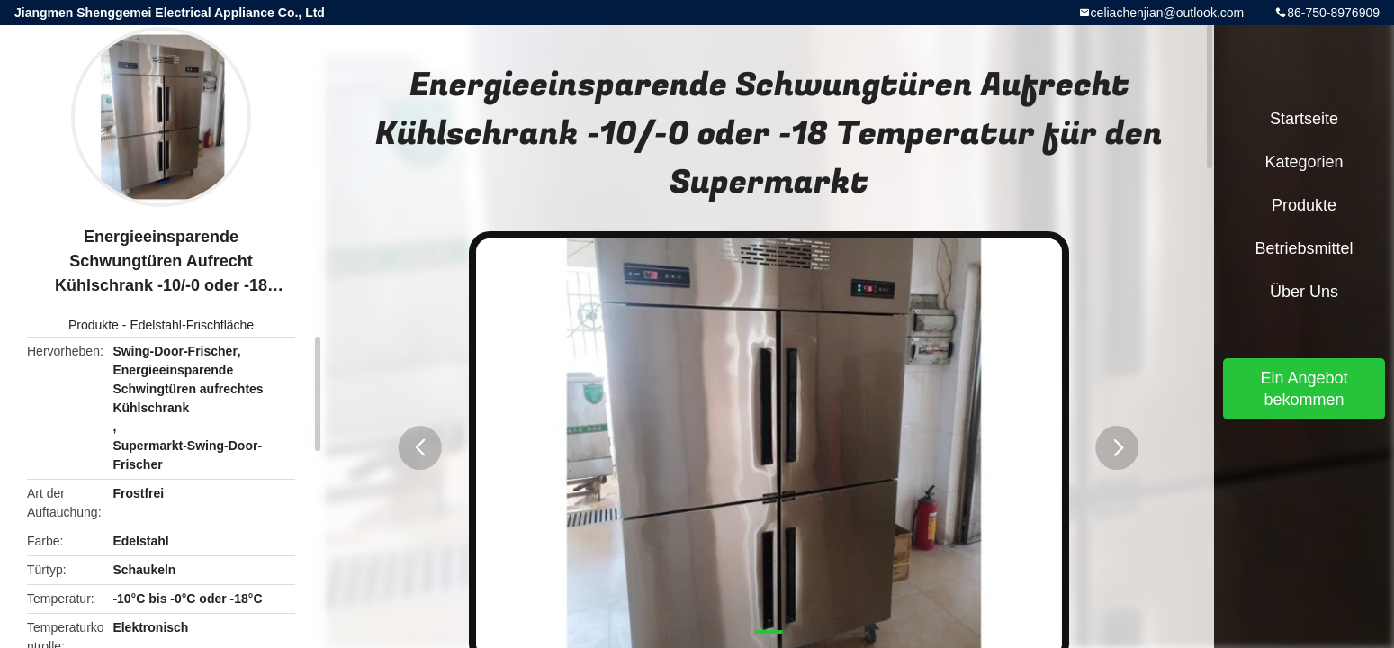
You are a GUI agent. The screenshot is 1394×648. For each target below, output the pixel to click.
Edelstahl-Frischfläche (192, 325)
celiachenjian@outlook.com (1168, 12)
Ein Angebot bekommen (1303, 389)
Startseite (1304, 119)
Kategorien (1303, 162)
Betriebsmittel (1304, 248)
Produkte (93, 325)
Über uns (1304, 292)
